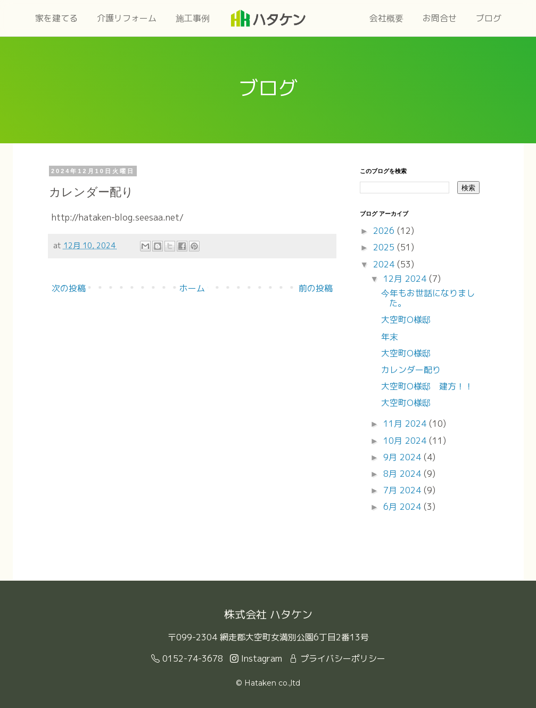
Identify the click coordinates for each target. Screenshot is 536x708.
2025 (385, 247)
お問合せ (440, 18)
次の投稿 (69, 288)
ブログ (488, 18)
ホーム (192, 288)
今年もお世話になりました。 (428, 298)
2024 (385, 264)
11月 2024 (406, 423)
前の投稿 (316, 288)
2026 (385, 231)
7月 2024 (403, 490)
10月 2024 (406, 440)
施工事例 (193, 18)
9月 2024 (403, 457)
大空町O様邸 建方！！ (427, 386)
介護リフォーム (126, 18)
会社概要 (386, 18)
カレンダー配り (411, 370)
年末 (389, 337)
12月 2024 (406, 278)
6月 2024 (403, 506)
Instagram (256, 658)
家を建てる (56, 18)
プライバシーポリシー (337, 658)
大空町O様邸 (406, 319)
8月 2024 (403, 473)
